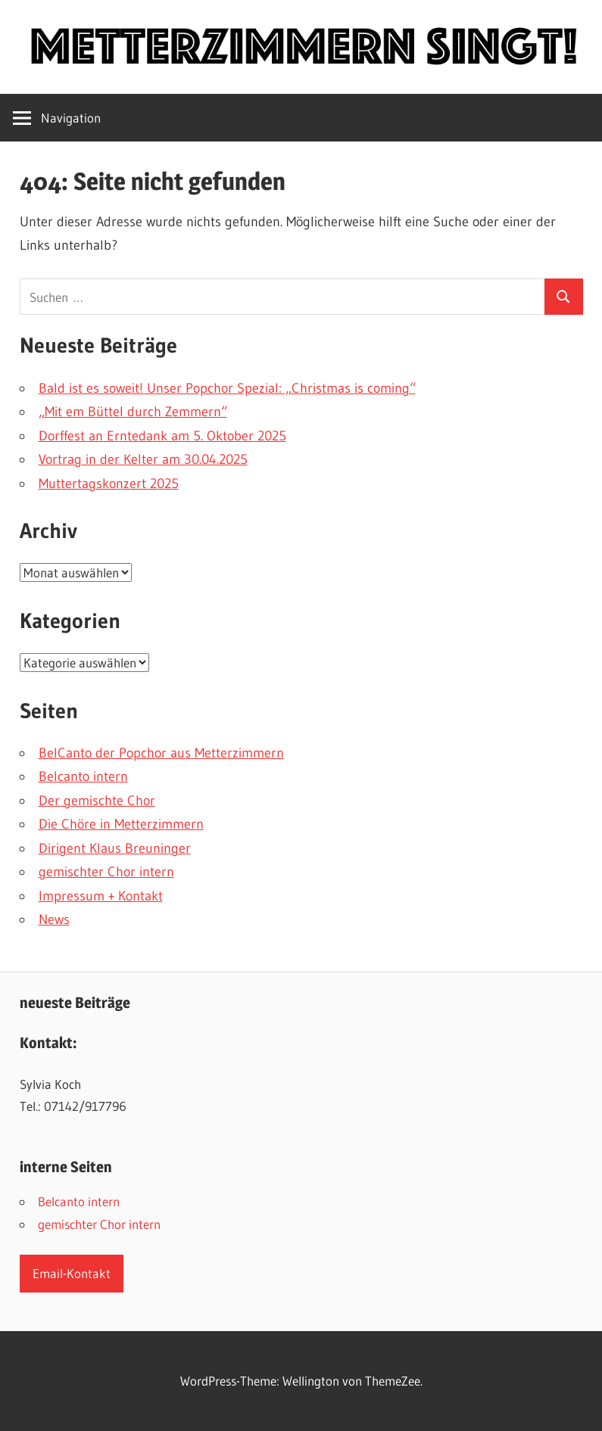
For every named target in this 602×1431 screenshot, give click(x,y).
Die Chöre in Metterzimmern (121, 824)
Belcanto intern (83, 776)
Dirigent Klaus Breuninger (115, 848)
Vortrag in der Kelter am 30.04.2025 (143, 459)
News (54, 919)
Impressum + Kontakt (101, 896)
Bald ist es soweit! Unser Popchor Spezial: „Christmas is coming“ (227, 388)
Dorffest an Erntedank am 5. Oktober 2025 (162, 436)
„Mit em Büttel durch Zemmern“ (133, 411)
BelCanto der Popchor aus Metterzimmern (161, 753)
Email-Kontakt (72, 1273)
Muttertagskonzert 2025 (109, 483)
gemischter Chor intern (106, 871)
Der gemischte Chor (97, 800)
